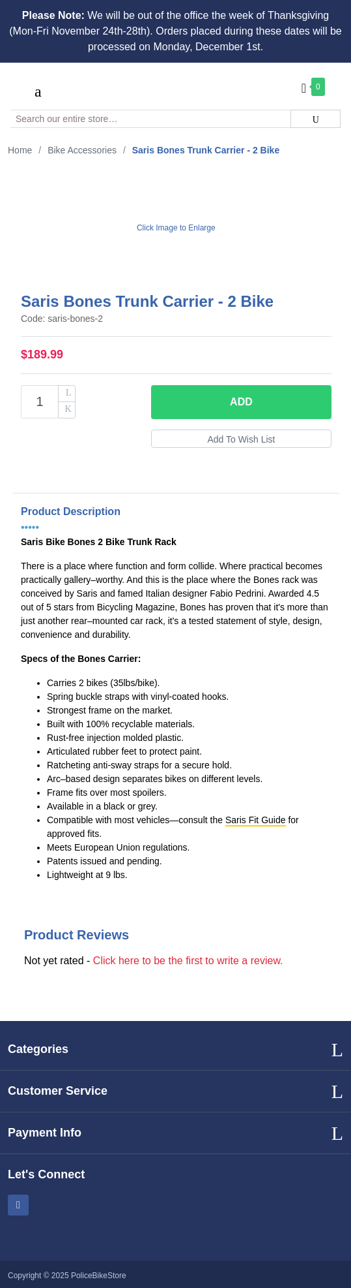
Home (20, 150)
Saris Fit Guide (255, 820)
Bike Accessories (82, 150)
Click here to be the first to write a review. (188, 960)
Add (241, 401)
